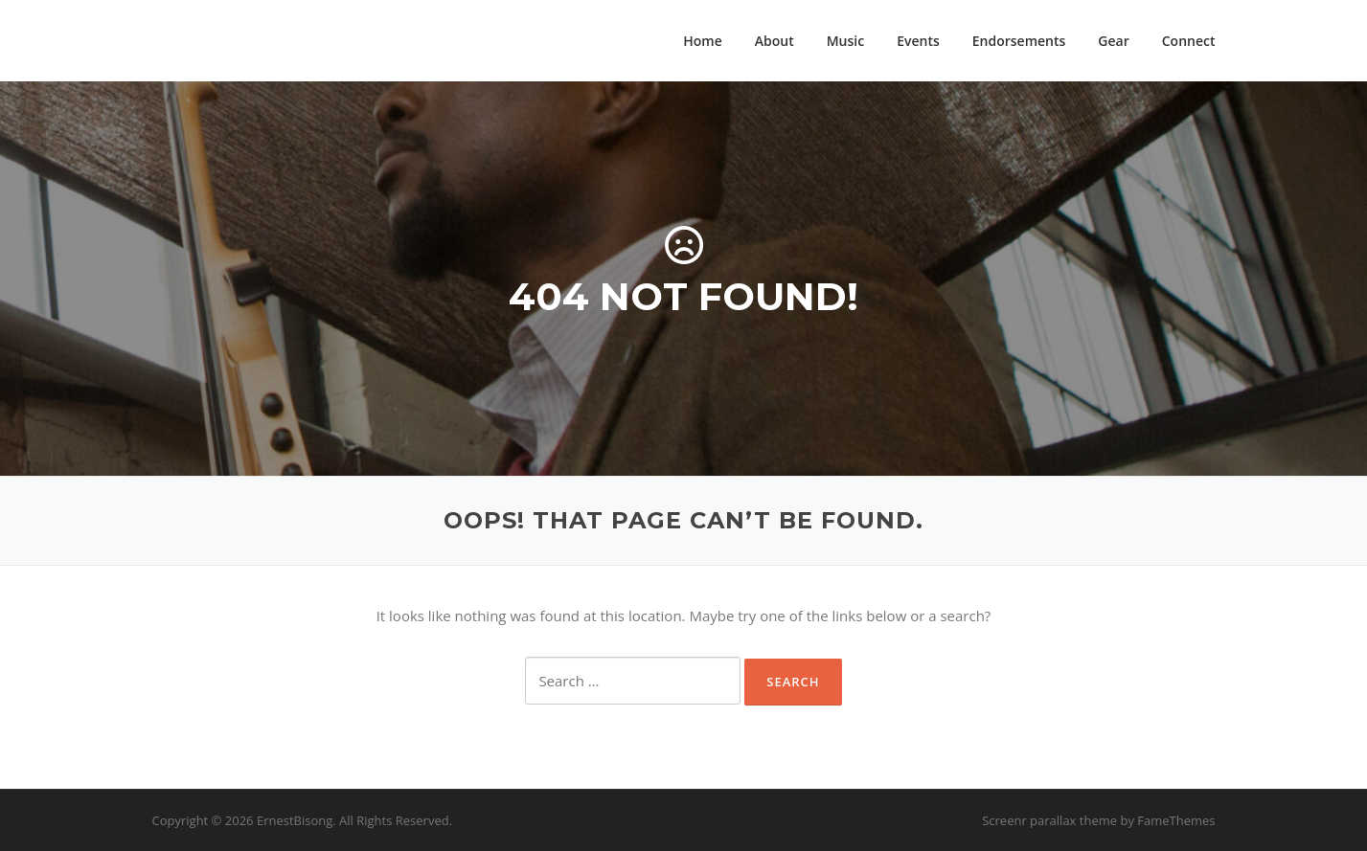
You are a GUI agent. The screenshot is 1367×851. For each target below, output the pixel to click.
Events (918, 41)
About (774, 41)
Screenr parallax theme (1049, 820)
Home (702, 41)
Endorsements (1019, 41)
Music (845, 41)
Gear (1113, 41)
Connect (1189, 41)
